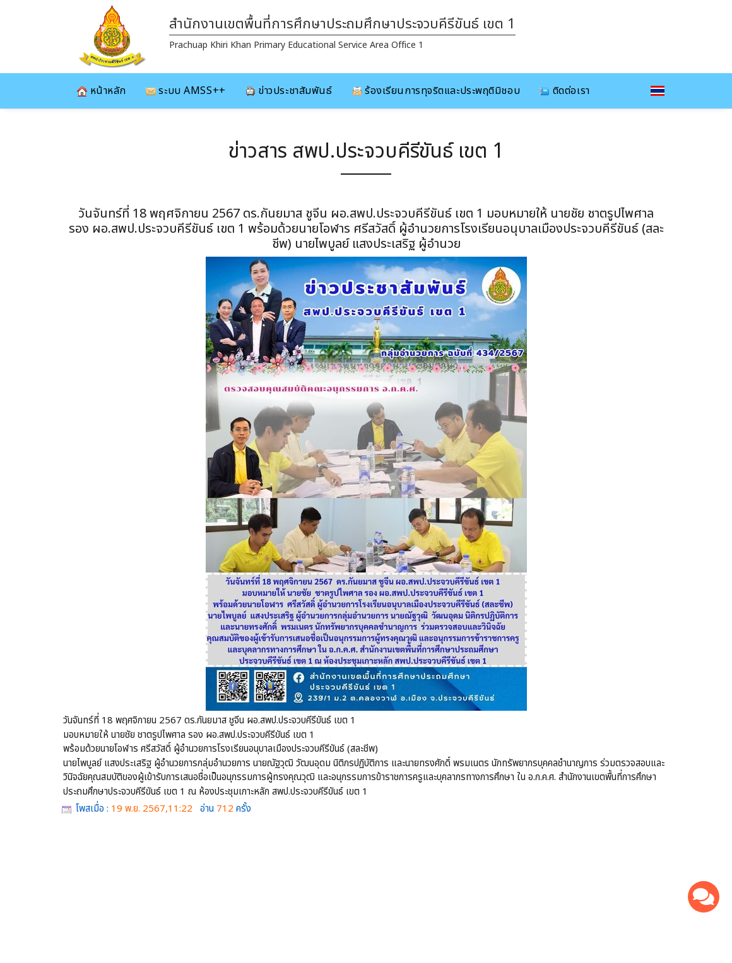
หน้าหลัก (101, 90)
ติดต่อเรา (564, 90)
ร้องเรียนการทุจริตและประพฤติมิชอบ (436, 90)
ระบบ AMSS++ (186, 90)
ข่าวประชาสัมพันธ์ (289, 90)
